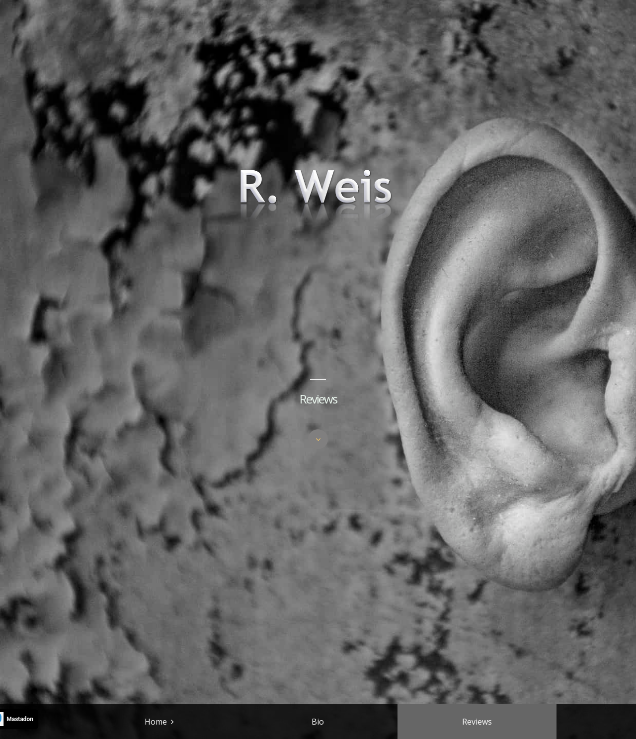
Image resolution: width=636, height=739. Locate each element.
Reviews (477, 721)
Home (156, 721)
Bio (318, 721)
